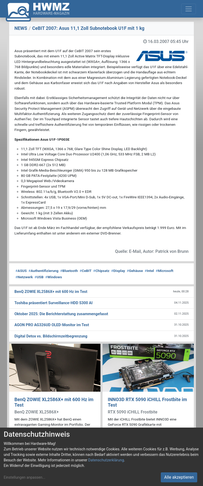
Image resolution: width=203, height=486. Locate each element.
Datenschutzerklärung (106, 460)
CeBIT (86, 271)
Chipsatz (101, 271)
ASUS (21, 271)
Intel (149, 271)
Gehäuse (135, 271)
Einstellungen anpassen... (24, 477)
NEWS (20, 28)
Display (118, 271)
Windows (53, 277)
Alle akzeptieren (179, 477)
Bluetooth (69, 271)
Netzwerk (24, 277)
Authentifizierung (43, 271)
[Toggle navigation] (188, 9)
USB (39, 277)
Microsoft (164, 271)
